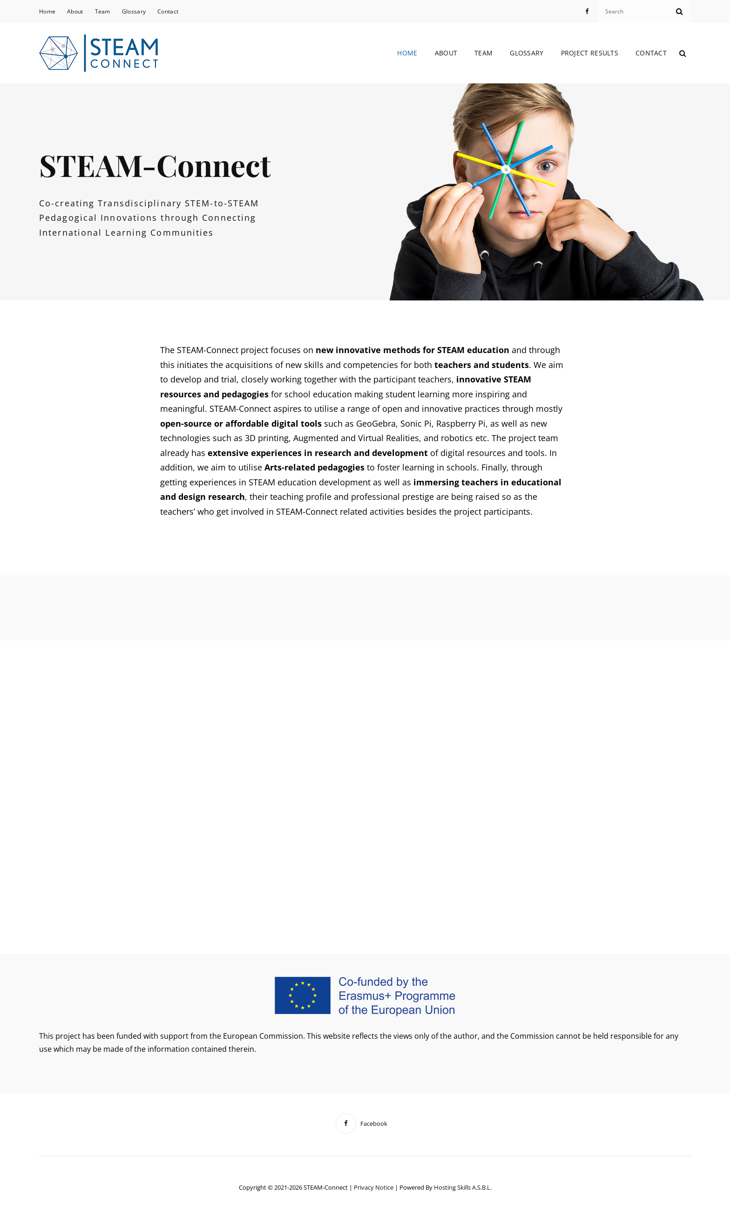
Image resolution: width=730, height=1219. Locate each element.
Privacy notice (373, 1187)
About (75, 11)
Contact (167, 11)
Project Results (589, 52)
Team (102, 11)
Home (47, 11)
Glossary (134, 11)
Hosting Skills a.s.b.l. (463, 1187)
